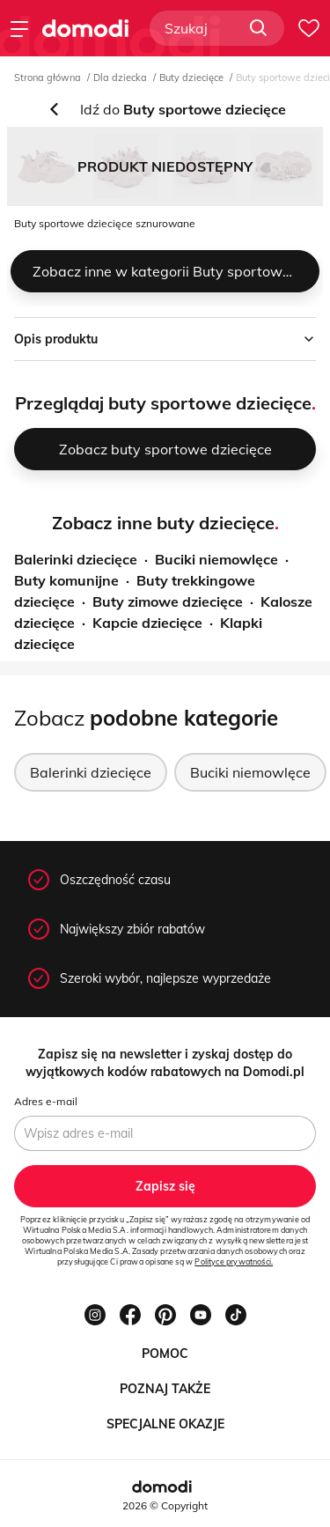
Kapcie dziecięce (147, 622)
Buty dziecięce (191, 77)
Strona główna (47, 77)
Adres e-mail (45, 1101)
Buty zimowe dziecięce (167, 601)
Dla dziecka (120, 77)
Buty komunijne (66, 580)
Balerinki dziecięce (75, 559)
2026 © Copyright (165, 1505)
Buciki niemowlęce (216, 559)
